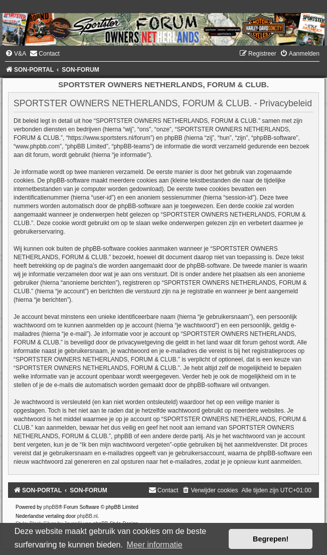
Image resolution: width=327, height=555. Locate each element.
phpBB (51, 507)
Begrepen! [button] (270, 539)
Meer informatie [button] (155, 544)
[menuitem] (15, 53)
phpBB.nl (87, 516)
